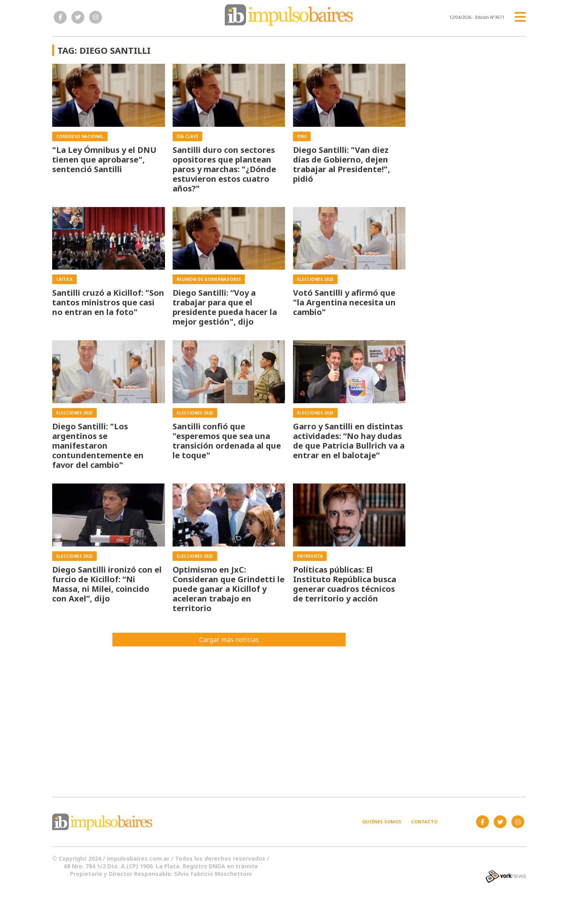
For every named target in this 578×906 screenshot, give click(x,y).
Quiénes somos (381, 822)
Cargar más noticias (229, 639)
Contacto (424, 822)
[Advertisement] (289, 712)
